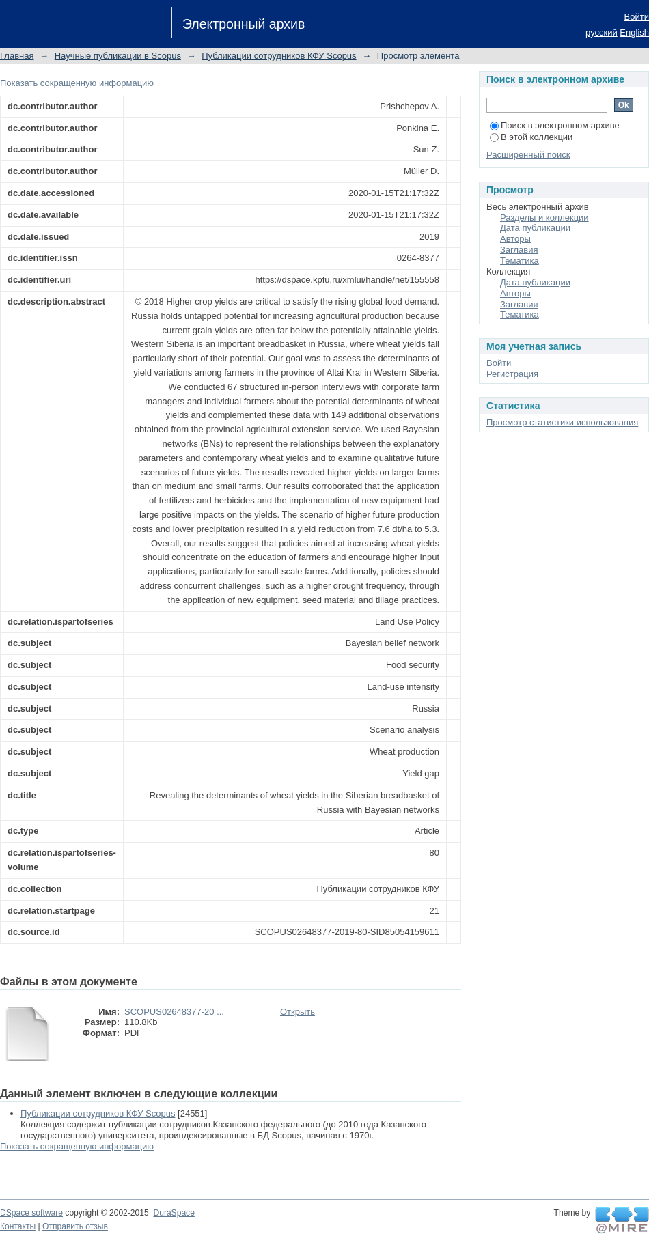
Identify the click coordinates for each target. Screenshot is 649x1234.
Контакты (18, 1226)
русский (601, 32)
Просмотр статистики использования (562, 422)
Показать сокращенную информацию (77, 83)
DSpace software (31, 1213)
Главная (16, 56)
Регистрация (512, 374)
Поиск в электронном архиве (555, 125)
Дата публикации (535, 228)
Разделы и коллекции (544, 217)
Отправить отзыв (75, 1226)
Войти (636, 17)
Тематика (519, 260)
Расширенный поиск (528, 155)
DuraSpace (173, 1213)
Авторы (515, 239)
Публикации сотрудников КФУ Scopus (279, 56)
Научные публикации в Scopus (118, 56)
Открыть (297, 1012)
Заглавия (519, 249)
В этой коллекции (531, 137)
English (634, 32)
